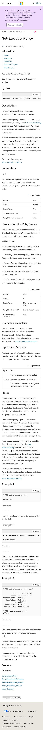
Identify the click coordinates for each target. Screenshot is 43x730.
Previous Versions (16, 32)
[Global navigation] (2, 3)
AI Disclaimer (6, 717)
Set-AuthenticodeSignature (12, 682)
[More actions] (39, 32)
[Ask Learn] (35, 32)
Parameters (8, 61)
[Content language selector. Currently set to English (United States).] (12, 706)
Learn (4, 32)
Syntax (6, 55)
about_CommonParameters (26, 341)
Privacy (14, 720)
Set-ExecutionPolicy (33, 122)
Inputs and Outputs (11, 64)
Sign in (38, 3)
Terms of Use (28, 723)
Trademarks (6, 727)
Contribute (5, 720)
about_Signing (7, 689)
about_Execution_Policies (12, 162)
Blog (30, 717)
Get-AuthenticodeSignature (13, 679)
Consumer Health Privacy (11, 723)
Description (8, 58)
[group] (21, 98)
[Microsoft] (21, 3)
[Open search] (33, 3)
